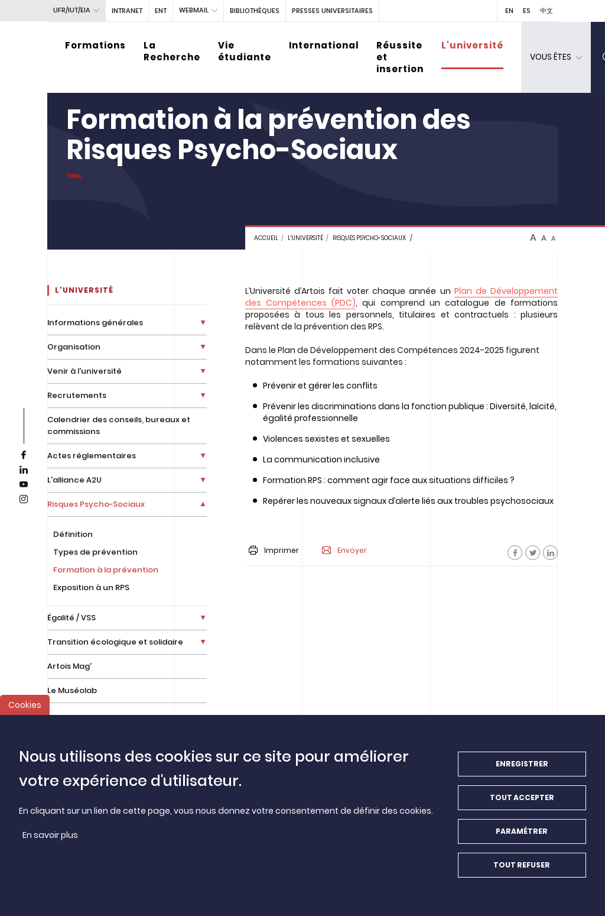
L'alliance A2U (74, 479)
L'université (472, 45)
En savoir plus (50, 845)
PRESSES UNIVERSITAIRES (332, 10)
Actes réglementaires (91, 455)
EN (509, 10)
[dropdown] (556, 57)
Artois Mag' (69, 666)
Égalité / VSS (71, 617)
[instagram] (23, 500)
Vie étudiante (244, 51)
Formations (95, 45)
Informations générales (95, 322)
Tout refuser (521, 875)
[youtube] (23, 485)
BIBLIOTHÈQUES (254, 10)
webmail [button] (194, 10)
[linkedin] (23, 470)
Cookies (24, 715)
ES (527, 10)
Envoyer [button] (344, 550)
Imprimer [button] (274, 550)
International (324, 45)
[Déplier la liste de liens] (203, 322)
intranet (127, 10)
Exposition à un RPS (91, 587)
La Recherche (172, 51)
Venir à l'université (84, 371)
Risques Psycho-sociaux (369, 238)
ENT (161, 10)
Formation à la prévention (105, 569)
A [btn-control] (533, 238)
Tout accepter (522, 807)
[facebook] (23, 455)
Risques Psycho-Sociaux (96, 504)
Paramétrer (522, 841)
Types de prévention (95, 552)
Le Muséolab (72, 690)
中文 (546, 10)
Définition (73, 534)
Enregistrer (522, 774)
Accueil (266, 238)
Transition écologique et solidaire (115, 642)
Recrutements (76, 395)
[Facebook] (515, 552)
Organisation (73, 346)
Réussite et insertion (400, 57)
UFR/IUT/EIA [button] (71, 10)
